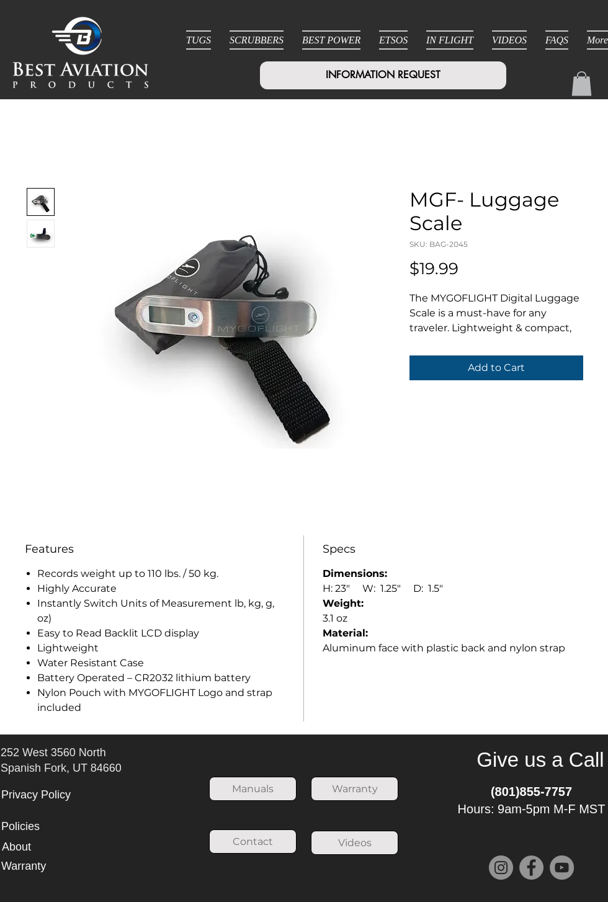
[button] (581, 83)
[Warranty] (354, 789)
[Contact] (253, 841)
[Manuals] (253, 789)
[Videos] (354, 843)
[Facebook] (531, 867)
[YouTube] (562, 867)
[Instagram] (501, 867)
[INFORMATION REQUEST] (383, 75)
